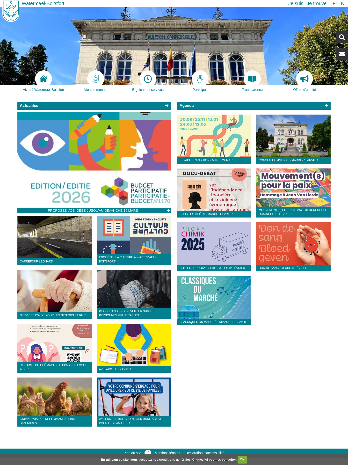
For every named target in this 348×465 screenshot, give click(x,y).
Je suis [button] (295, 3)
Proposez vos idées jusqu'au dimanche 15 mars (93, 210)
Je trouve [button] (316, 3)
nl (343, 3)
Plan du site (132, 453)
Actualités (29, 105)
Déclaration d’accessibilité (205, 453)
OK (242, 459)
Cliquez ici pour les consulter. (214, 459)
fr (335, 3)
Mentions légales (167, 453)
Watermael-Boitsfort (43, 3)
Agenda (187, 105)
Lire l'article (168, 210)
